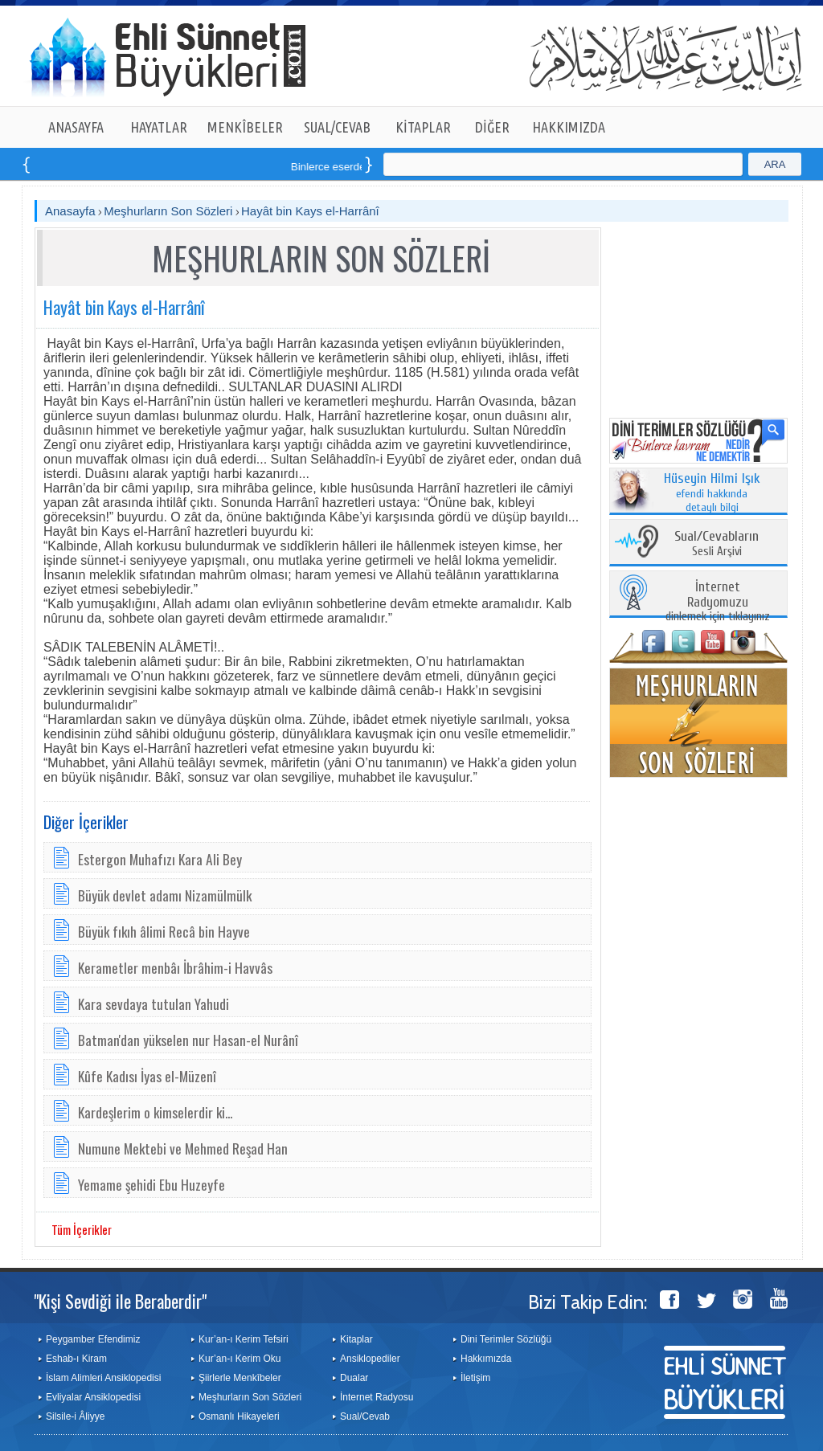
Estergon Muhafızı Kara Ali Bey (160, 858)
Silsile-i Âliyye (75, 1416)
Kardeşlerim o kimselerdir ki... (155, 1112)
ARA (775, 164)
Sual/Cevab (365, 1416)
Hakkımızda (486, 1358)
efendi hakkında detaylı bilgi (712, 493)
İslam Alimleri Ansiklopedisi (103, 1378)
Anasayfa (70, 211)
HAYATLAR (158, 127)
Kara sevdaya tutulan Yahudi (153, 1003)
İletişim (475, 1378)
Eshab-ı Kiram (76, 1358)
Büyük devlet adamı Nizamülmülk (165, 895)
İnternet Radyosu (376, 1397)
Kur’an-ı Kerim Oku (239, 1358)
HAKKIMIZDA (568, 127)
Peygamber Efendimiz (93, 1339)
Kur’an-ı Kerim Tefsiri (244, 1339)
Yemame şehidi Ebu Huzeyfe (151, 1184)
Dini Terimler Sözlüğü (506, 1339)
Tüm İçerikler (81, 1229)
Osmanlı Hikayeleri (239, 1416)
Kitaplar (356, 1339)
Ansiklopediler (370, 1358)
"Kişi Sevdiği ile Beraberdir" (120, 1301)
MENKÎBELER (245, 127)
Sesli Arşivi (716, 544)
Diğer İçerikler (86, 822)
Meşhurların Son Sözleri (168, 211)
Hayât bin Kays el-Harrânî (310, 211)
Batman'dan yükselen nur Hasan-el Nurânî (188, 1039)
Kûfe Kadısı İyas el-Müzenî (147, 1075)
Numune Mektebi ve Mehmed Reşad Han (183, 1148)
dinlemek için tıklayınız (717, 602)
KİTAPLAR (423, 127)
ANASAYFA (76, 127)
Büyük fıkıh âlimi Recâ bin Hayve (164, 931)
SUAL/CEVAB (337, 127)
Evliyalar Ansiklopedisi (93, 1397)
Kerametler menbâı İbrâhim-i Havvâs (175, 967)
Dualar (354, 1378)
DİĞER (492, 127)
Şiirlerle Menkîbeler (240, 1378)
